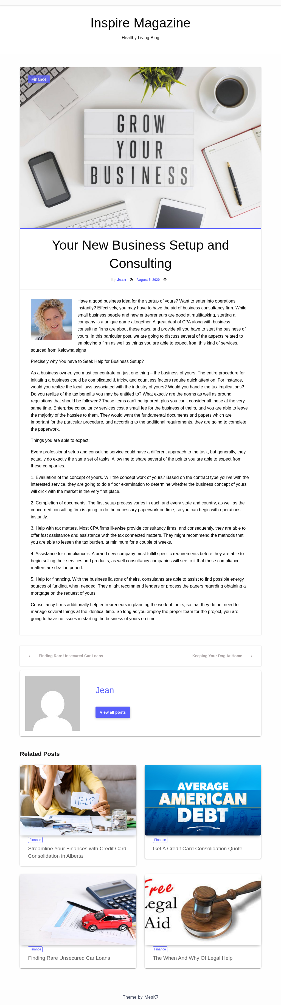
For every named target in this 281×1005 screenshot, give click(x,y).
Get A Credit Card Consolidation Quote (197, 848)
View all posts (113, 712)
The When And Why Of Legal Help (192, 958)
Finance (39, 79)
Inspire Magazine (140, 23)
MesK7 (151, 997)
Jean (121, 279)
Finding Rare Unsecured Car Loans (69, 958)
